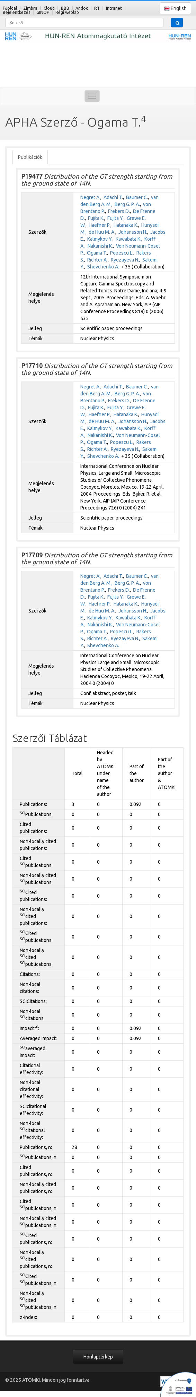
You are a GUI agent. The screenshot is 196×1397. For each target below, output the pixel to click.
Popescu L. (121, 253)
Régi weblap (67, 12)
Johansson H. (132, 232)
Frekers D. (119, 211)
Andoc (81, 8)
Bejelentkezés (16, 12)
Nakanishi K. (100, 246)
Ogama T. (97, 253)
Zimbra (30, 8)
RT (97, 8)
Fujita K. (96, 218)
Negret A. (90, 197)
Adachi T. (113, 197)
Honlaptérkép (98, 1357)
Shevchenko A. (103, 266)
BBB (65, 8)
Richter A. (97, 260)
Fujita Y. (115, 218)
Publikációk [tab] (30, 157)
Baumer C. (137, 197)
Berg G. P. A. (127, 204)
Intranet (114, 8)
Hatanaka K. (126, 225)
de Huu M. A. (102, 232)
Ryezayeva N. (125, 260)
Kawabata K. (128, 239)
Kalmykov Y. (100, 239)
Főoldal (10, 8)
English (175, 8)
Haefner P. (99, 225)
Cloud (49, 8)
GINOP (42, 12)
